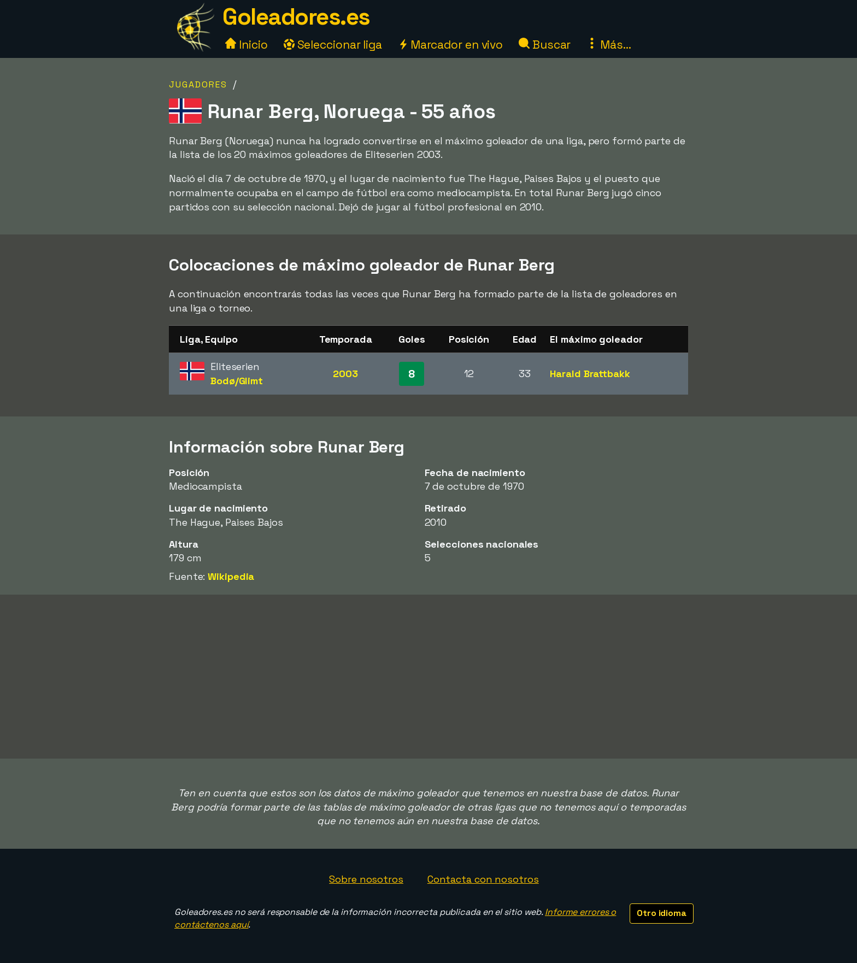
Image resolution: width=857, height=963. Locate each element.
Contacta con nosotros (483, 879)
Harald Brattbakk (590, 373)
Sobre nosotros (366, 879)
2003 (345, 373)
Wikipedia (231, 576)
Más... (608, 44)
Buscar (545, 44)
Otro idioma (661, 913)
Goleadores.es (296, 16)
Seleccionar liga (333, 44)
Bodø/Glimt (236, 380)
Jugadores (198, 84)
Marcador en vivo (450, 44)
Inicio (246, 44)
